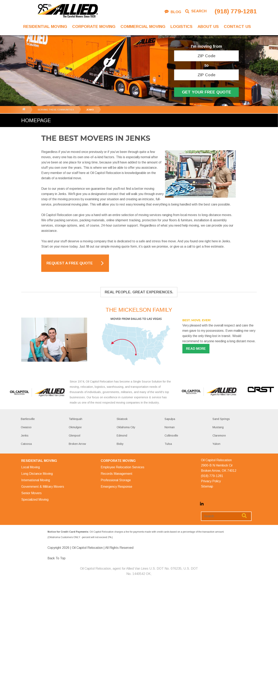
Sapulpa (170, 419)
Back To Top (57, 558)
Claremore (219, 435)
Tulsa (168, 443)
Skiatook (122, 419)
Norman (170, 427)
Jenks (25, 435)
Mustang (218, 427)
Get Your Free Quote (206, 92)
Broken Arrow (77, 443)
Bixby (120, 443)
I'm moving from (206, 46)
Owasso (26, 427)
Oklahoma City (126, 427)
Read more (196, 348)
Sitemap (207, 486)
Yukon (216, 443)
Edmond (122, 435)
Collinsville (171, 435)
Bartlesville (28, 419)
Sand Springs (221, 419)
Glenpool (74, 435)
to (206, 65)
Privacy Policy (211, 481)
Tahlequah (75, 419)
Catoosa (26, 443)
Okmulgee (75, 427)
